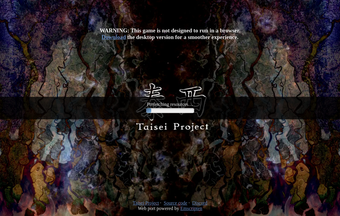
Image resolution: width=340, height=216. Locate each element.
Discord (199, 203)
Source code (176, 203)
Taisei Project (146, 203)
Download (113, 37)
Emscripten (191, 208)
